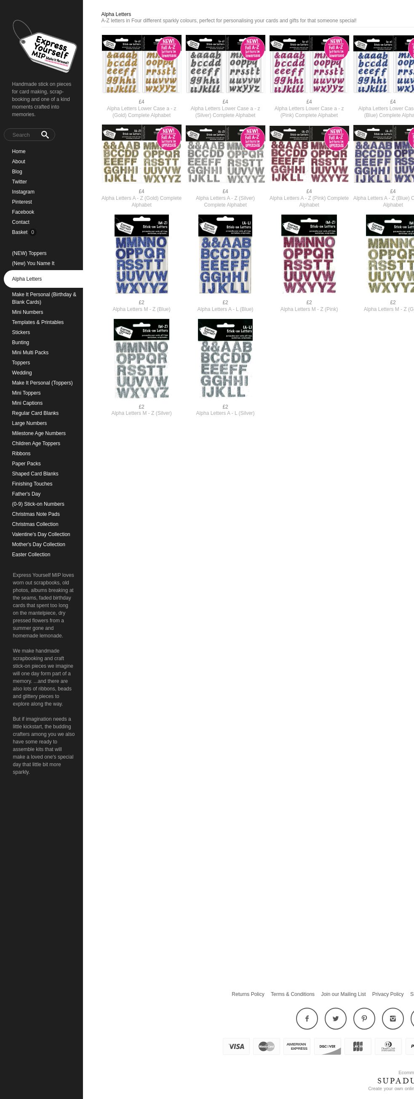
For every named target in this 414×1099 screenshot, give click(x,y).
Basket (20, 232)
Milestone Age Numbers (39, 433)
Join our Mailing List (343, 994)
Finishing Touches (32, 484)
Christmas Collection (35, 524)
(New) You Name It (33, 263)
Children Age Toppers (36, 443)
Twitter (19, 182)
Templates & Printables (38, 322)
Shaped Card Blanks (35, 474)
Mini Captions (27, 403)
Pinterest (22, 202)
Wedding (22, 373)
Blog (17, 172)
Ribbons (21, 454)
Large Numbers (29, 423)
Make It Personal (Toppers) (42, 383)
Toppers (21, 363)
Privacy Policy (388, 994)
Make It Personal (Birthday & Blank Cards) (44, 298)
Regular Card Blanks (35, 413)
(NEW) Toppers (29, 253)
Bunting (20, 342)
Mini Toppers (26, 393)
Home (19, 151)
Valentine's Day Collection (41, 534)
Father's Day (26, 494)
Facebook (23, 212)
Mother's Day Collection (38, 544)
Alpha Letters (27, 279)
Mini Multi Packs (30, 353)
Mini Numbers (27, 312)
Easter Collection (31, 554)
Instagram (23, 192)
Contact (20, 222)
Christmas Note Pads (36, 514)
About (18, 162)
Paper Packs (26, 464)
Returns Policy (248, 994)
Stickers (21, 332)
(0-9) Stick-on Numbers (38, 504)
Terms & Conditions (293, 994)
